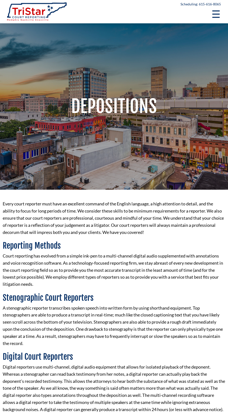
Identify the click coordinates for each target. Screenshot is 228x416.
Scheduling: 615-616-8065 (200, 4)
